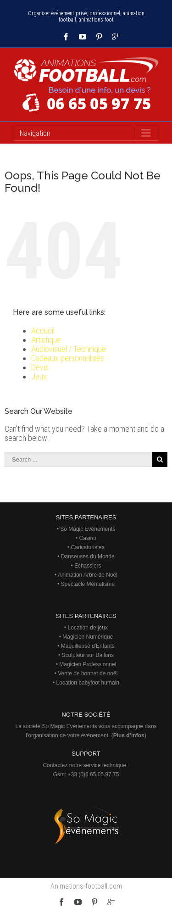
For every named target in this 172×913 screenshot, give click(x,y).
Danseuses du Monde (88, 556)
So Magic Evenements (87, 529)
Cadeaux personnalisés (67, 358)
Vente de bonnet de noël (87, 673)
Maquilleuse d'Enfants (88, 646)
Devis (40, 367)
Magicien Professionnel (87, 664)
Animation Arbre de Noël (87, 575)
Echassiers (87, 565)
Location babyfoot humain (87, 682)
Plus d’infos (128, 735)
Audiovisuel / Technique (68, 349)
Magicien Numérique (87, 637)
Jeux (39, 376)
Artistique (46, 340)
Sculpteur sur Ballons (88, 655)
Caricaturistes (88, 547)
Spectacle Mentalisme (88, 584)
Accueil (43, 330)
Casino (87, 538)
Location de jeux (88, 627)
